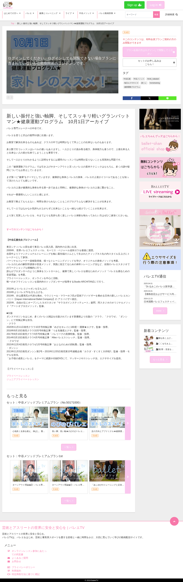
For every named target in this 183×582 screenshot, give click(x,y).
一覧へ (68, 447)
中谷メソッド (139, 79)
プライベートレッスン (18, 376)
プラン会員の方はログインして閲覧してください (150, 52)
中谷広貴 (127, 79)
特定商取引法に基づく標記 (24, 574)
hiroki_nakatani (153, 79)
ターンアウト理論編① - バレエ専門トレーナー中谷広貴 (77, 485)
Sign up (134, 5)
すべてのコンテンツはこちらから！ (25, 229)
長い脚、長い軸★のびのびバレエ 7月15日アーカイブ (77, 431)
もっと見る (160, 359)
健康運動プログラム (132, 87)
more (160, 311)
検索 (156, 14)
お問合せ (15, 561)
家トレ (144, 83)
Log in (155, 5)
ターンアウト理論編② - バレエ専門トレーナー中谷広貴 (37, 485)
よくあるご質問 (18, 558)
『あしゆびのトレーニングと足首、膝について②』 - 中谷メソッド (122, 485)
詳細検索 (171, 14)
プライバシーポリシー (22, 567)
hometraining (155, 83)
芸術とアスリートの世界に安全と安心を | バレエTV (43, 528)
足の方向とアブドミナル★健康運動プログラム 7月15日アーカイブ (123, 431)
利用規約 (15, 571)
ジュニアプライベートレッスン (23, 379)
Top (12, 23)
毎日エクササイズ (131, 83)
